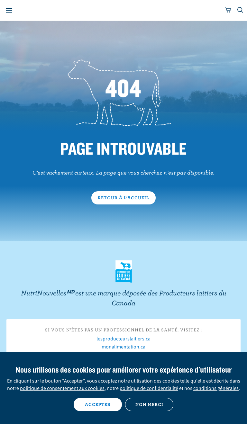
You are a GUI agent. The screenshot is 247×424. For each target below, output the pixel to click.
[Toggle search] (240, 10)
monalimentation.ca (123, 346)
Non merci (149, 404)
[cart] (228, 10)
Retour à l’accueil (123, 197)
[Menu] (9, 10)
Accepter (98, 404)
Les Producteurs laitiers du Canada (123, 271)
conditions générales (216, 388)
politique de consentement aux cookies (62, 388)
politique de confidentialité (149, 388)
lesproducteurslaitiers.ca (123, 338)
